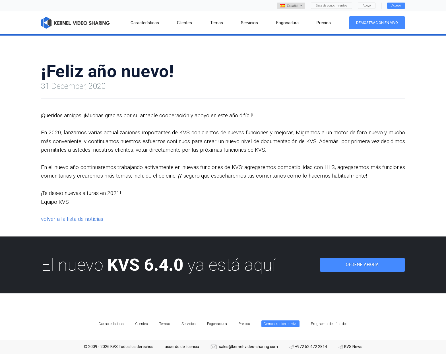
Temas (164, 324)
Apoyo (367, 5)
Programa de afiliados (329, 324)
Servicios (188, 324)
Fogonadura (217, 324)
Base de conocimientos (331, 5)
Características (111, 324)
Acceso (396, 5)
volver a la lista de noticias (72, 219)
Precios (244, 324)
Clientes (141, 324)
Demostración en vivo (377, 22)
